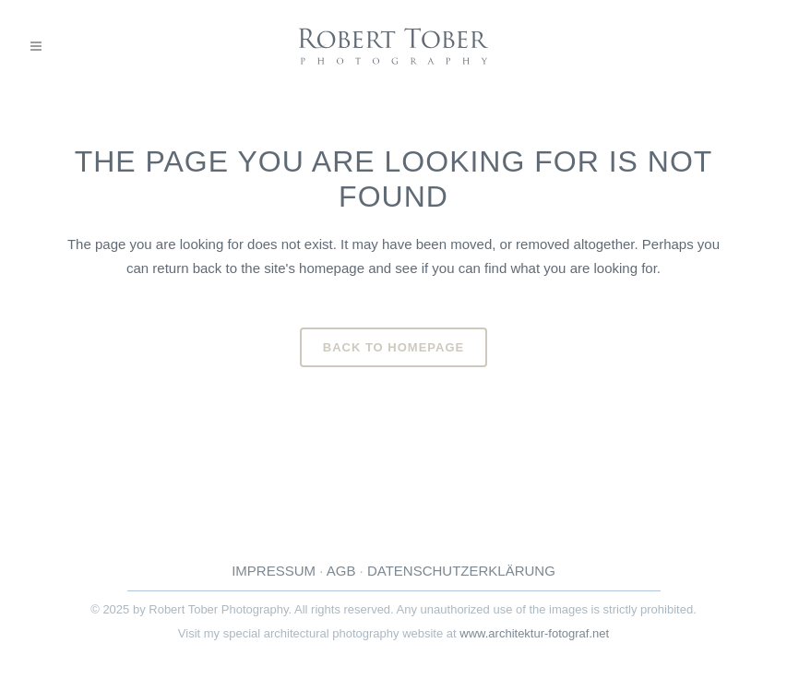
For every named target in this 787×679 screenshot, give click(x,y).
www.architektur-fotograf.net (534, 633)
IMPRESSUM (274, 570)
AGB (341, 570)
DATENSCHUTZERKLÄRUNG (461, 570)
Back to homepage (393, 347)
